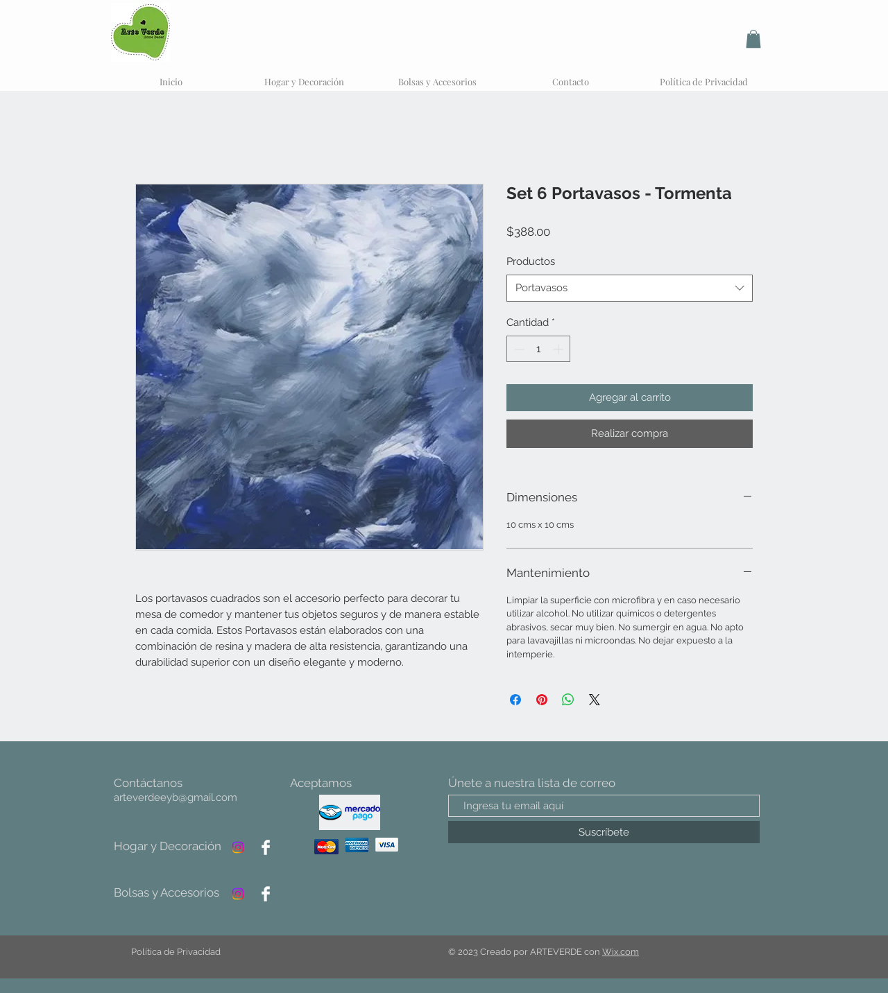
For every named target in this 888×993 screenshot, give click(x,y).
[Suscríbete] (604, 832)
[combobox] (629, 288)
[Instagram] (238, 847)
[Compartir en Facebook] (515, 699)
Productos (530, 261)
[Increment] (559, 349)
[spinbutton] (538, 349)
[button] (753, 39)
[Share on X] (594, 699)
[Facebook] (265, 847)
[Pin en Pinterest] (541, 699)
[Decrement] (518, 349)
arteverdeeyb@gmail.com (175, 797)
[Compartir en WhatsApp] (568, 699)
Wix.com (620, 952)
